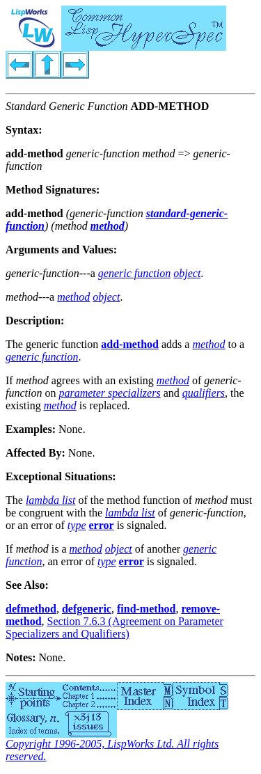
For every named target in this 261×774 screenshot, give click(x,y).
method (107, 226)
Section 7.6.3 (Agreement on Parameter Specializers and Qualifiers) (114, 627)
